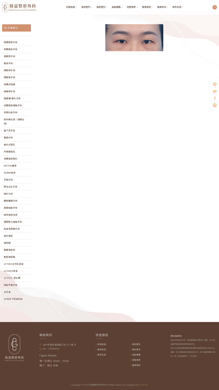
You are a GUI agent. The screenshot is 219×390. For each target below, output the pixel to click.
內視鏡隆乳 (9, 151)
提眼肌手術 (9, 56)
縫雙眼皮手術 (11, 42)
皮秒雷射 (8, 235)
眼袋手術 (8, 63)
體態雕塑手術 (11, 200)
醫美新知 (161, 7)
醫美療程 (146, 7)
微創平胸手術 (11, 285)
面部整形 (85, 7)
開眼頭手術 (9, 70)
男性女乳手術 (11, 186)
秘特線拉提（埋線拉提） (14, 121)
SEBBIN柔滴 (10, 172)
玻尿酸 (7, 243)
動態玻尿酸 (9, 257)
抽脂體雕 (116, 7)
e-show (143, 386)
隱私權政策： (177, 337)
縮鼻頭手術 (9, 91)
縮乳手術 (8, 193)
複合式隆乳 (9, 144)
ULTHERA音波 (11, 271)
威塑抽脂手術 (11, 207)
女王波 (7, 292)
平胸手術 (8, 179)
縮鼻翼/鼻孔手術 (12, 98)
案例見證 (176, 7)
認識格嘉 (70, 7)
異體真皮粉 (9, 250)
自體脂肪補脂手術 (13, 105)
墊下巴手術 (9, 130)
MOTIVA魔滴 (10, 165)
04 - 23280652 (49, 350)
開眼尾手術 (9, 77)
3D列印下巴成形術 (13, 299)
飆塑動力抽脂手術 (13, 221)
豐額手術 (8, 137)
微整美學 (131, 7)
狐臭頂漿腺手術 (12, 228)
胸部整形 (101, 7)
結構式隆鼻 (9, 84)
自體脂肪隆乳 (11, 158)
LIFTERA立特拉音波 (14, 264)
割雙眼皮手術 (11, 49)
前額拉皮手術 (11, 112)
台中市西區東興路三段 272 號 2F (57, 346)
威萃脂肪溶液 (11, 214)
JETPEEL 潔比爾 (12, 278)
